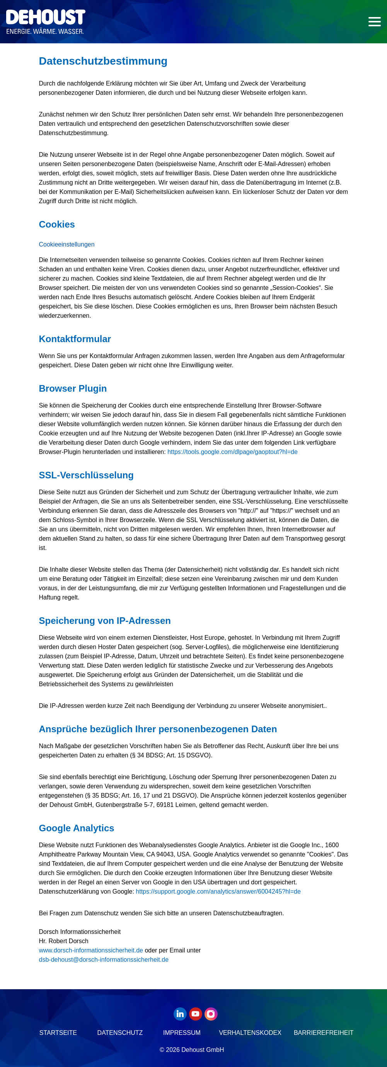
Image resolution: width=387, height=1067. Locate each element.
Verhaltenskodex (250, 1032)
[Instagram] (212, 1014)
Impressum (182, 1032)
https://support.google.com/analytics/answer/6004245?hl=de (218, 891)
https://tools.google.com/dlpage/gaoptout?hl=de (232, 452)
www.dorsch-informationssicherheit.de (91, 950)
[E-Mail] (104, 959)
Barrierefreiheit (324, 1032)
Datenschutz (120, 1032)
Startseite (58, 1032)
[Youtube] (197, 1014)
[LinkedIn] (181, 1014)
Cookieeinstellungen (67, 244)
